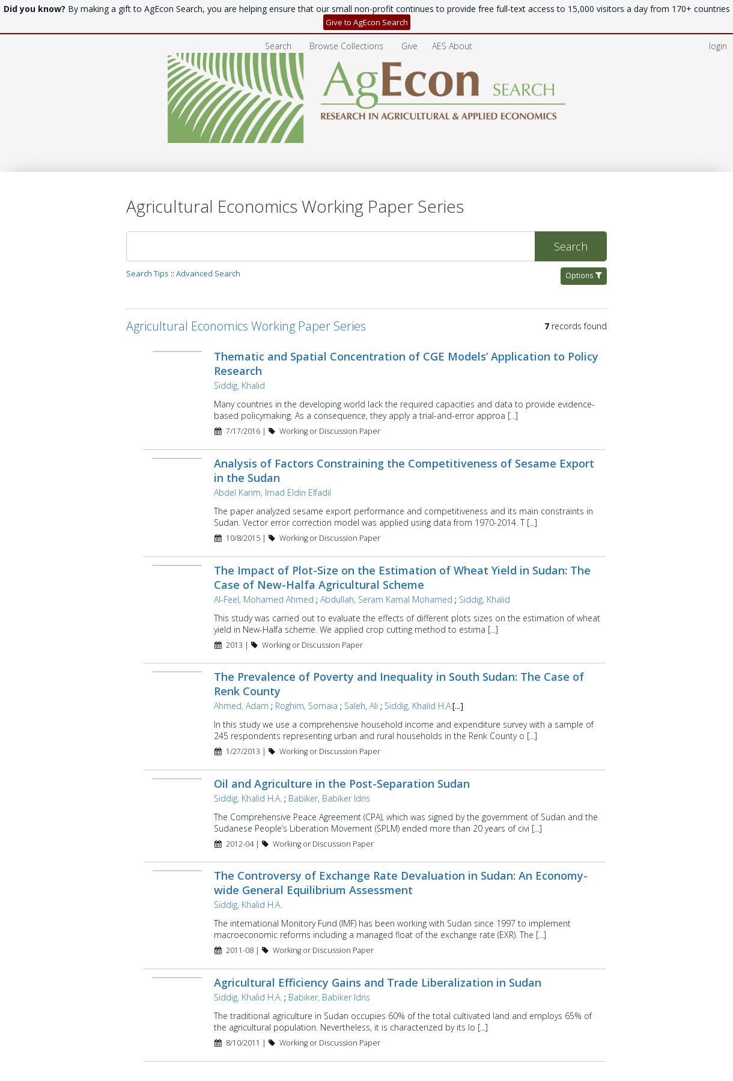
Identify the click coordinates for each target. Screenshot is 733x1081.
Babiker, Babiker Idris (329, 764)
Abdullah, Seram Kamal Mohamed (386, 565)
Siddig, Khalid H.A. (418, 671)
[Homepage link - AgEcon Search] (367, 118)
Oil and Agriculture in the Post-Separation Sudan (342, 749)
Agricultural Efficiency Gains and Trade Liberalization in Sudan (377, 948)
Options (583, 241)
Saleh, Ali (361, 671)
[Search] (330, 212)
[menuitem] (348, 12)
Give (410, 11)
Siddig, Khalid (239, 351)
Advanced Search (208, 239)
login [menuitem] (718, 11)
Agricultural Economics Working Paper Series (246, 292)
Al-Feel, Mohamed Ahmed (264, 565)
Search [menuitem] (278, 11)
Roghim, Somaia (306, 671)
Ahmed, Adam (241, 671)
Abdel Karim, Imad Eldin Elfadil (272, 458)
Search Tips (147, 239)
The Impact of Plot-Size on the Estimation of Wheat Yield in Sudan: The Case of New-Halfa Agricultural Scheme (402, 543)
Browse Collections (347, 11)
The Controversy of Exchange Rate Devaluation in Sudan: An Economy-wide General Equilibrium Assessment (401, 848)
